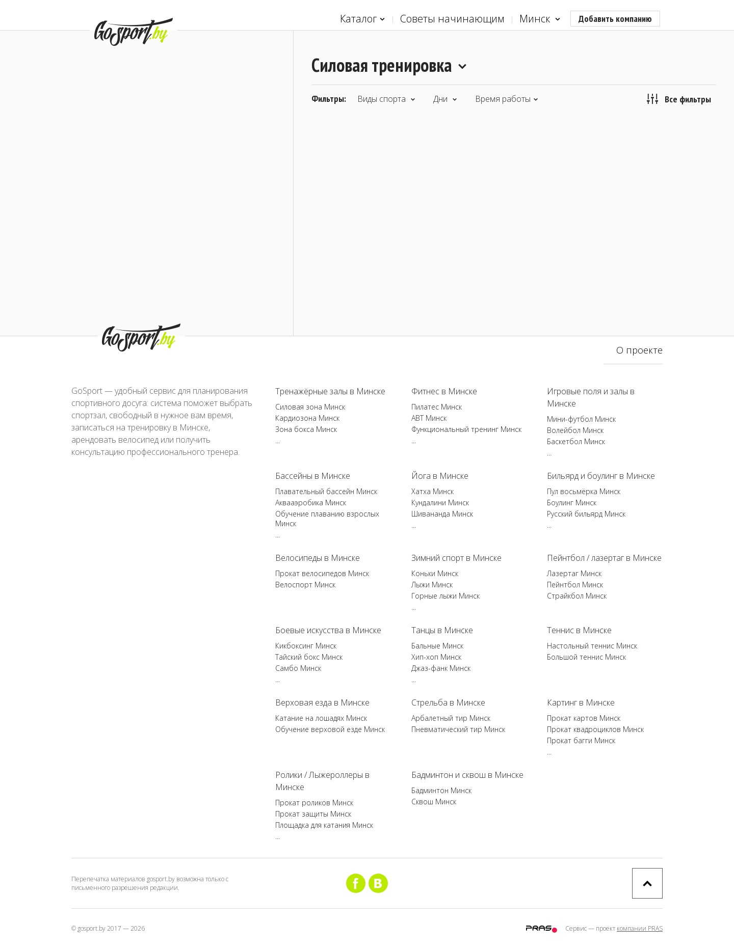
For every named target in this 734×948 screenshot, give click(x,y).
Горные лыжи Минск (445, 596)
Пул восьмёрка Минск (583, 491)
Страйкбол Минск (577, 596)
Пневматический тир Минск (458, 729)
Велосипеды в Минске (317, 557)
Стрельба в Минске (448, 702)
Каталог (362, 19)
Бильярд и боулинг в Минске (601, 475)
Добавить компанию (615, 18)
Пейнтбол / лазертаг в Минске (604, 557)
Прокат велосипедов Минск (322, 573)
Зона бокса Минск (306, 429)
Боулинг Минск (571, 502)
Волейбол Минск (575, 430)
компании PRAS (640, 928)
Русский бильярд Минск (586, 514)
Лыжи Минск (432, 584)
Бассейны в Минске (312, 475)
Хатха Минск (432, 491)
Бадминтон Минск (441, 790)
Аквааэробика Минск (310, 502)
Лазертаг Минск (574, 573)
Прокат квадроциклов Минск (595, 729)
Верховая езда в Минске (322, 702)
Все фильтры (679, 99)
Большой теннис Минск (586, 657)
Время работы (506, 98)
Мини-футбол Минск (581, 419)
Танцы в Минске (442, 630)
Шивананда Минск (442, 514)
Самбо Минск (298, 668)
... (277, 440)
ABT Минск (429, 418)
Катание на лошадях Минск (321, 718)
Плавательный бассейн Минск (326, 491)
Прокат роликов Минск (314, 802)
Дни (445, 98)
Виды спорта (386, 98)
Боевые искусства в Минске (328, 630)
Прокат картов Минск (583, 718)
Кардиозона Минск (307, 418)
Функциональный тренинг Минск (466, 429)
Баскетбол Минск (576, 441)
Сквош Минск (433, 801)
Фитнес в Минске (444, 391)
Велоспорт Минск (305, 584)
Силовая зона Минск (310, 407)
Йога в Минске (439, 475)
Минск (539, 19)
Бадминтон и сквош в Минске (467, 774)
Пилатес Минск (436, 407)
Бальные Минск (437, 646)
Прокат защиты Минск (313, 814)
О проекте (639, 350)
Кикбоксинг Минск (305, 646)
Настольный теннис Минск (592, 646)
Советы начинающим (452, 18)
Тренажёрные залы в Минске (330, 391)
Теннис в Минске (579, 630)
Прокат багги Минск (581, 740)
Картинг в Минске (581, 702)
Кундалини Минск (440, 502)
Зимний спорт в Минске (456, 557)
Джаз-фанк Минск (440, 668)
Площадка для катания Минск (324, 825)
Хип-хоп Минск (436, 657)
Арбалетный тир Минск (450, 718)
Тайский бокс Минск (309, 657)
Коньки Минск (434, 573)
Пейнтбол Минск (575, 584)
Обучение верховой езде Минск (330, 729)
